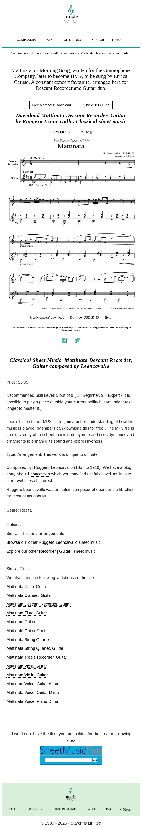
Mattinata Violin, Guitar (27, 675)
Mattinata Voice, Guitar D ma (32, 692)
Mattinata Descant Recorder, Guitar (38, 604)
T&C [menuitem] (109, 809)
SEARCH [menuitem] (98, 39)
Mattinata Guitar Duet (25, 631)
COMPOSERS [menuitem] (26, 39)
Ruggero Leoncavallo (58, 542)
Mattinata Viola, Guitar (26, 666)
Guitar (64, 551)
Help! (108, 317)
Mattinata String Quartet (28, 639)
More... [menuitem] (120, 40)
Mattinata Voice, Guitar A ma (32, 684)
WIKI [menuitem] (50, 39)
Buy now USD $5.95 (94, 105)
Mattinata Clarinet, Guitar (29, 595)
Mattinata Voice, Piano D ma (32, 701)
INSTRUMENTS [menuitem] (66, 809)
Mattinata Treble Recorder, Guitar (36, 657)
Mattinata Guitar (21, 622)
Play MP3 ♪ (61, 132)
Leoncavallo (95, 366)
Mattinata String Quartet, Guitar (34, 648)
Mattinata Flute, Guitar (26, 613)
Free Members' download (46, 317)
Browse (13, 542)
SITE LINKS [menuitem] (72, 39)
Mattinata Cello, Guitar (26, 586)
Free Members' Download (51, 105)
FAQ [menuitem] (12, 809)
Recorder (47, 551)
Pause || (85, 132)
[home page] (71, 13)
